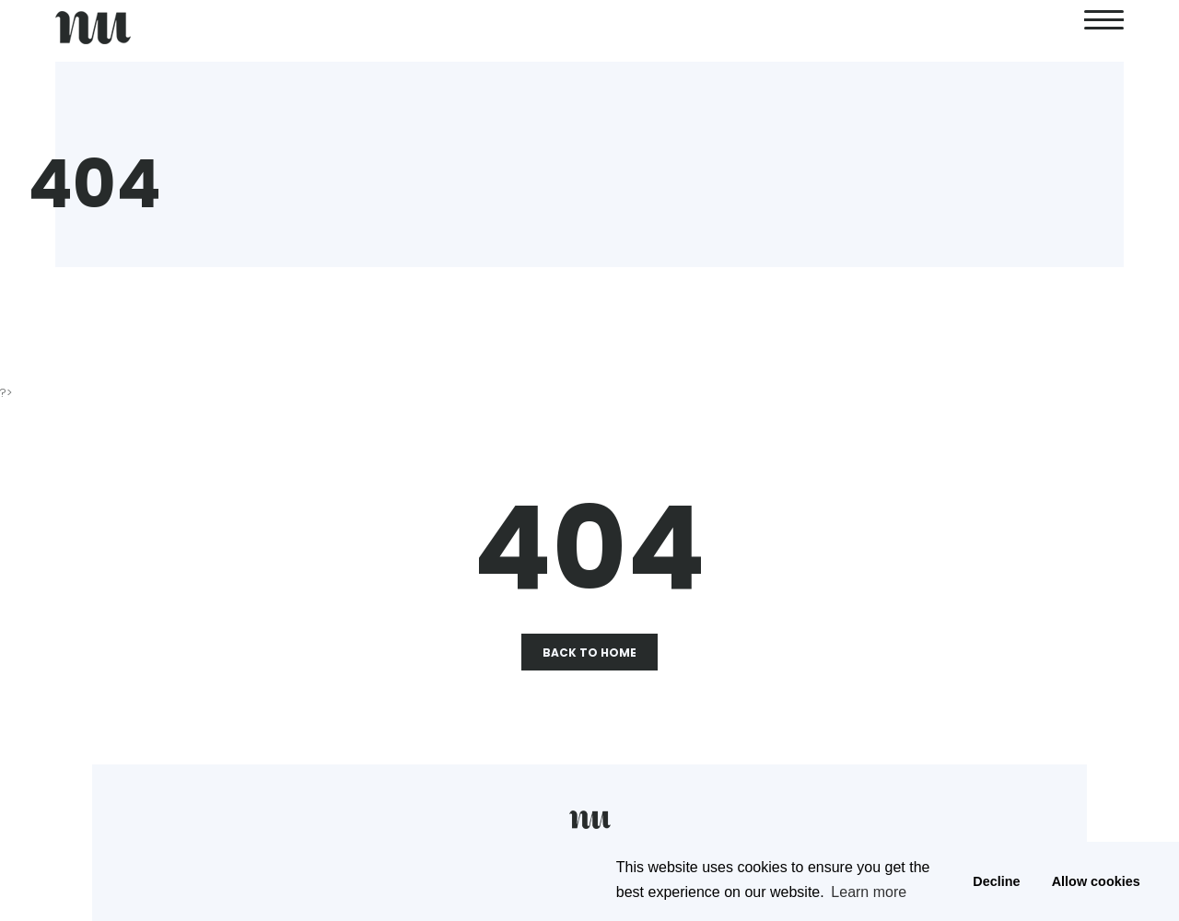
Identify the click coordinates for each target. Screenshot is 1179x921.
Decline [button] (996, 881)
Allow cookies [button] (1096, 881)
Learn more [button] (868, 892)
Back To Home (589, 652)
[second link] (1104, 27)
